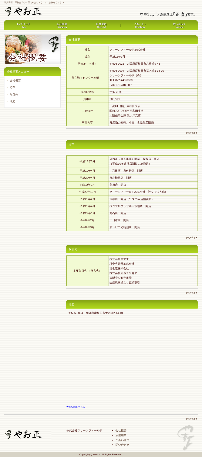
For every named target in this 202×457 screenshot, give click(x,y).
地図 (12, 101)
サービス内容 (101, 25)
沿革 (12, 87)
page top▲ (192, 132)
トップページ (23, 25)
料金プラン (62, 25)
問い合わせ (122, 444)
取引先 (14, 94)
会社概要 (178, 25)
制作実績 (139, 25)
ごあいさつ (122, 440)
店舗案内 (121, 435)
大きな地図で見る (75, 407)
